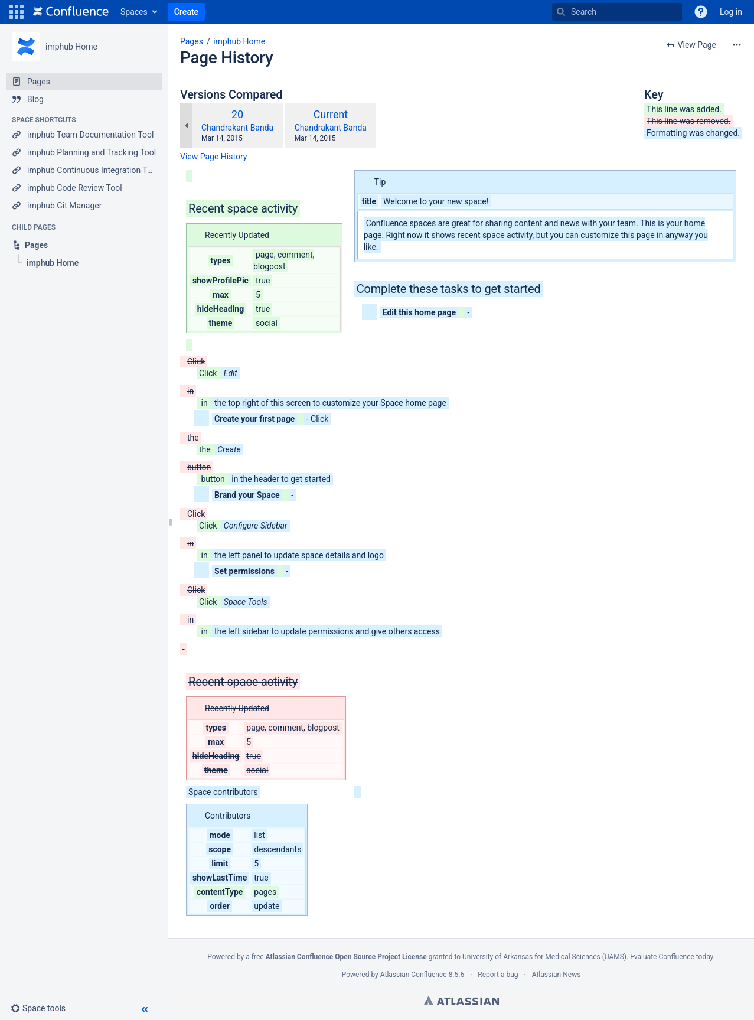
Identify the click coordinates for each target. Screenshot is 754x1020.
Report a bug (498, 974)
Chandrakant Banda (237, 127)
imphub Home (71, 46)
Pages (191, 41)
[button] (16, 12)
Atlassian (461, 1000)
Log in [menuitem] (731, 12)
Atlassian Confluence (413, 974)
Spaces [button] (134, 12)
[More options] (737, 45)
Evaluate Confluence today (671, 957)
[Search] (561, 12)
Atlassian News (556, 974)
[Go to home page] (71, 12)
